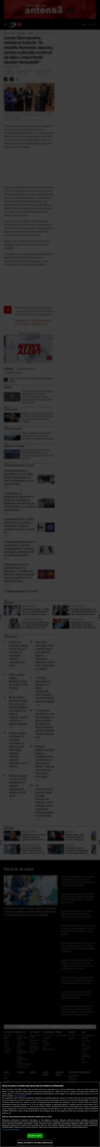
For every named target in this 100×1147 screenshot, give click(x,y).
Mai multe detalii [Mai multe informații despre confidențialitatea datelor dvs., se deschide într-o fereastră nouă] (20, 1096)
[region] (50, 1114)
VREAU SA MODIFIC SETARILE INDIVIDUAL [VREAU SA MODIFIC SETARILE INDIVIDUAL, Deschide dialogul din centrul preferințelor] (35, 1143)
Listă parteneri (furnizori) (11, 1130)
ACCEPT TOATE (35, 1136)
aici (28, 1106)
